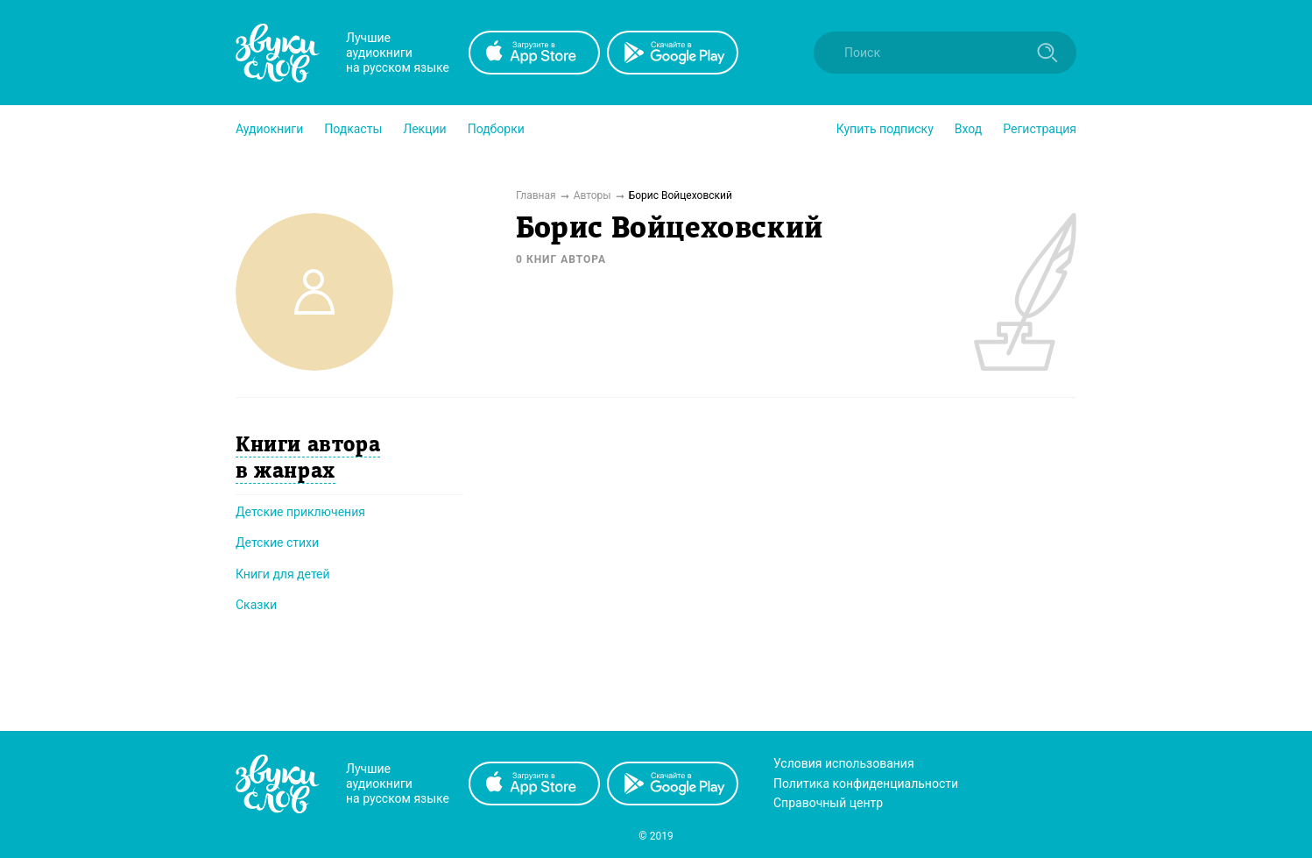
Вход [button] (968, 129)
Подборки (496, 129)
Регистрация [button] (1039, 129)
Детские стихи (277, 542)
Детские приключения (300, 512)
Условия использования (843, 763)
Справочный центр (828, 803)
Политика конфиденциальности (865, 783)
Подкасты (353, 129)
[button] (269, 128)
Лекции (424, 129)
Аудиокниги (269, 129)
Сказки (256, 605)
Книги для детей (283, 574)
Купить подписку (885, 129)
